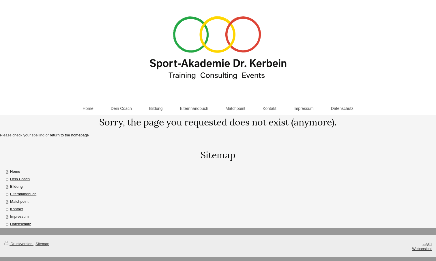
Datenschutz (20, 224)
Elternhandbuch (23, 194)
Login (427, 243)
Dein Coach (20, 179)
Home (15, 171)
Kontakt (16, 209)
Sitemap (42, 244)
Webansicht (422, 249)
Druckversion (18, 244)
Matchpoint (19, 201)
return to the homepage (69, 135)
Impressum (19, 216)
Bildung (16, 186)
